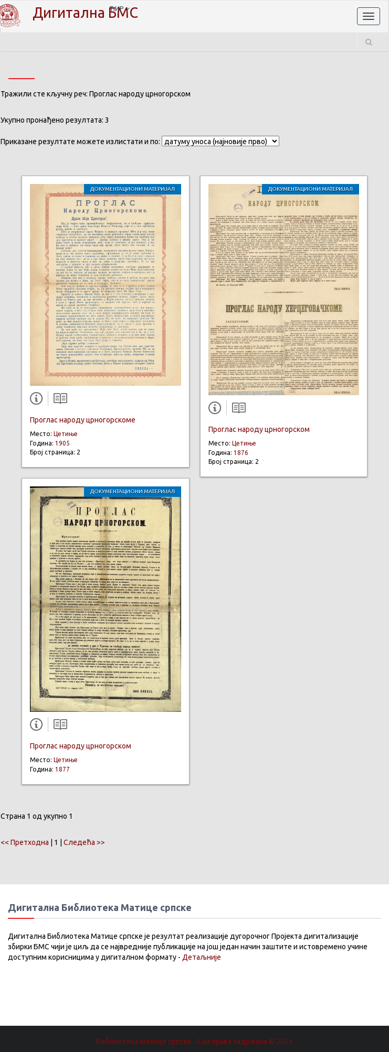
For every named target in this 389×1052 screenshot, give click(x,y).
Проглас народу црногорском (80, 746)
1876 (241, 452)
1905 (62, 443)
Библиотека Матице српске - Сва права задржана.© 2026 (194, 1041)
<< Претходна (25, 842)
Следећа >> (84, 842)
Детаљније (201, 957)
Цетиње (66, 433)
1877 (62, 769)
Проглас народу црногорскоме (82, 420)
